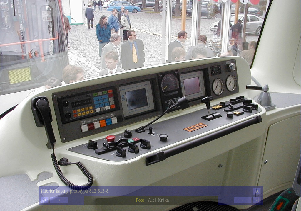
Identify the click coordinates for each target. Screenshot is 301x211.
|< (44, 200)
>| (257, 200)
